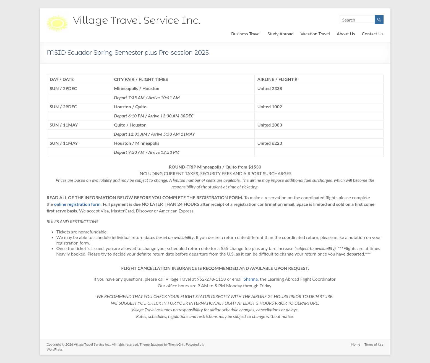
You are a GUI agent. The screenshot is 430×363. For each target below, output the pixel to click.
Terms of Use (373, 344)
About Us (346, 33)
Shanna (251, 279)
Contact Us (373, 33)
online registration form (77, 204)
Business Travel (245, 33)
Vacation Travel (315, 33)
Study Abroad (280, 33)
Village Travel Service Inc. (136, 20)
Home (355, 344)
